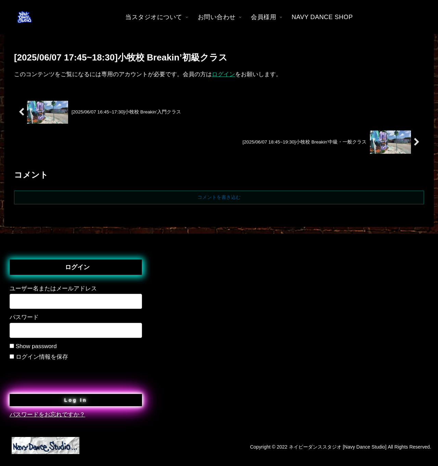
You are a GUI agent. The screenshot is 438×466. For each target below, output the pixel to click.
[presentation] (62, 375)
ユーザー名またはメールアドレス (53, 288)
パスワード (24, 317)
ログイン (223, 74)
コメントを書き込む (219, 197)
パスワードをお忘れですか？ (47, 414)
